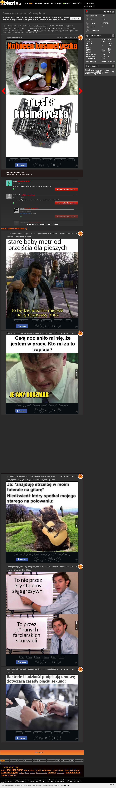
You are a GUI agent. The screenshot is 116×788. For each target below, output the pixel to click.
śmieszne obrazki (19, 28)
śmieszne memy (15, 769)
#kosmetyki (24, 160)
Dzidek (87, 70)
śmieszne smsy (12, 775)
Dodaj (46, 3)
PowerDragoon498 (107, 72)
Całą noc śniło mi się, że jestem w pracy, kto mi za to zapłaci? (32, 333)
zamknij (112, 784)
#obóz (68, 321)
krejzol (89, 43)
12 (53, 760)
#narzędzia (35, 160)
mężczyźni (68, 770)
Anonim (89, 41)
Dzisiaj (104, 62)
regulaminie (65, 785)
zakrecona (91, 58)
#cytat (30, 657)
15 (67, 760)
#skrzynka (14, 160)
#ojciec (29, 554)
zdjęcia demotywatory (40, 26)
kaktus (89, 51)
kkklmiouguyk (90, 72)
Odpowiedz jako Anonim (66, 189)
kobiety (3, 770)
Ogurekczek (98, 74)
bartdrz (87, 74)
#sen (28, 406)
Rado (89, 53)
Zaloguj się (9, 174)
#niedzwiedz (19, 554)
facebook (4, 775)
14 (63, 760)
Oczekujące (56, 3)
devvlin (75, 37)
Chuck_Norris (91, 56)
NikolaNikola (24, 195)
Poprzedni (4, 85)
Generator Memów (72, 3)
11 (49, 760)
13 (58, 760)
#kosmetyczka (47, 160)
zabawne (76, 770)
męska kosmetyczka (15, 37)
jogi (101, 70)
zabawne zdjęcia (9, 772)
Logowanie (89, 3)
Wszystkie (111, 62)
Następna (80, 85)
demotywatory (34, 30)
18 (81, 760)
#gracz (38, 657)
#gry (54, 657)
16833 (103, 15)
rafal (89, 49)
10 (44, 760)
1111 (98, 72)
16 (72, 760)
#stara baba (58, 321)
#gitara (59, 554)
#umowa (28, 733)
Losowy (38, 3)
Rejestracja (89, 6)
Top (29, 3)
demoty (52, 772)
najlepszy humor (24, 773)
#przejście (35, 321)
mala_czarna (91, 55)
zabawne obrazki (29, 770)
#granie (46, 657)
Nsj (92, 74)
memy (52, 28)
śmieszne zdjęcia (58, 770)
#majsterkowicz (60, 160)
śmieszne (38, 770)
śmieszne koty (73, 772)
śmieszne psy (61, 773)
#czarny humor (40, 554)
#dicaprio (63, 406)
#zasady (18, 733)
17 (77, 760)
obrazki (32, 773)
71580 (103, 19)
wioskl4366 (95, 70)
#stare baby (46, 321)
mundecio (106, 70)
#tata (50, 554)
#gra (22, 657)
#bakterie (38, 733)
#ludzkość (57, 733)
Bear (88, 47)
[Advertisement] (42, 429)
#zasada (47, 733)
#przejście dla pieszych (21, 321)
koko (88, 45)
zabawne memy (46, 770)
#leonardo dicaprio (40, 406)
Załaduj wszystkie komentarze (42, 224)
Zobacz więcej (94, 30)
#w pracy (53, 406)
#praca (20, 406)
